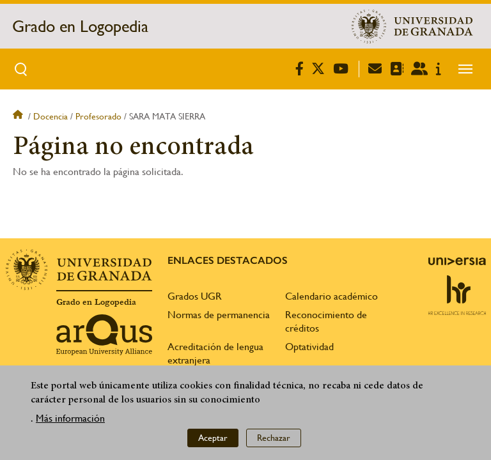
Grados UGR (195, 296)
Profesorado (98, 116)
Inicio (19, 116)
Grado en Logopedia (80, 26)
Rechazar (273, 438)
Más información (70, 418)
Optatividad (309, 347)
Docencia (50, 116)
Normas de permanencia (219, 315)
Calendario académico (331, 296)
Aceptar (213, 438)
